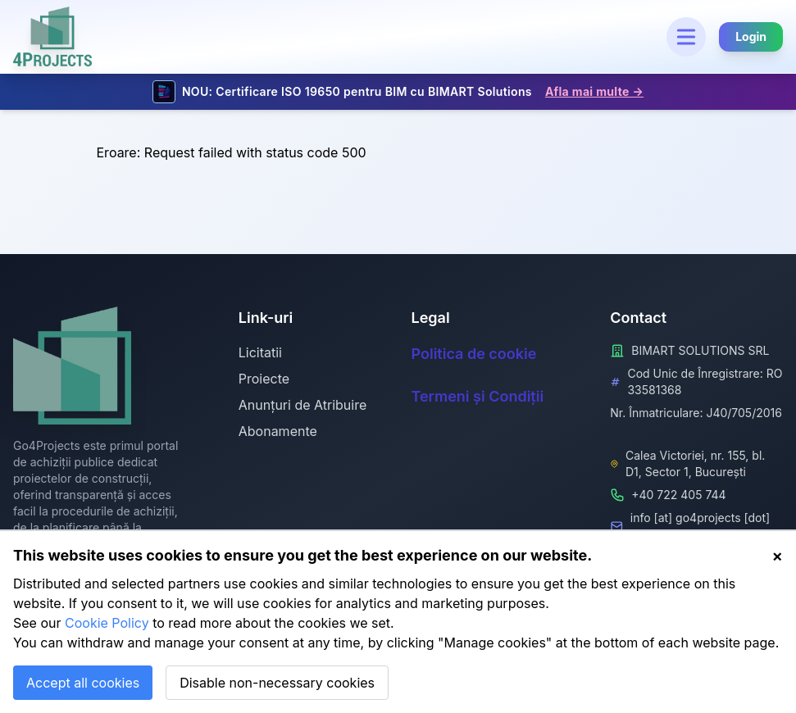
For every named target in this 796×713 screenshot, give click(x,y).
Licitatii (260, 352)
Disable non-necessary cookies (277, 682)
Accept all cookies (82, 682)
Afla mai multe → (594, 91)
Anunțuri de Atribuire (303, 405)
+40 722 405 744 (678, 495)
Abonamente (278, 431)
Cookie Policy (107, 623)
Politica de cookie (474, 353)
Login (750, 36)
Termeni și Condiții (478, 396)
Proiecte (264, 378)
